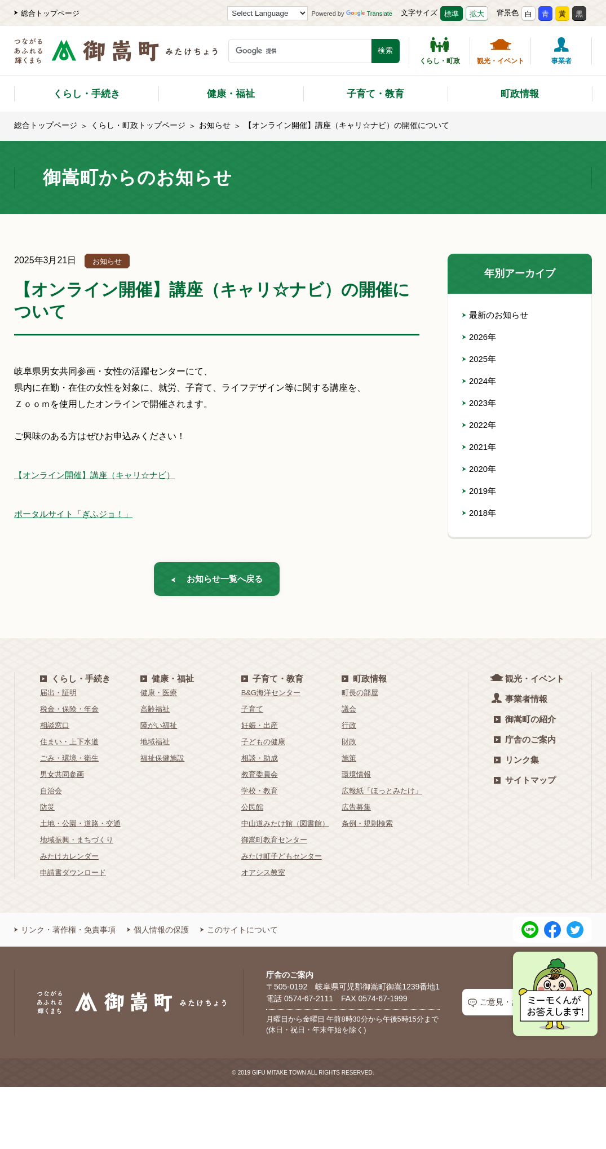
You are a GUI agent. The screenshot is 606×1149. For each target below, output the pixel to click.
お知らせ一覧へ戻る (217, 581)
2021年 (480, 447)
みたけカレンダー (69, 860)
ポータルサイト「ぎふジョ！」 (77, 514)
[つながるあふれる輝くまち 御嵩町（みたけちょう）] (116, 56)
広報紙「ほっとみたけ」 (382, 795)
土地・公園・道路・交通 (80, 828)
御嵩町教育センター (274, 844)
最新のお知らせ (497, 315)
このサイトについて (239, 934)
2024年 (480, 381)
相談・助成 (259, 762)
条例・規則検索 (367, 828)
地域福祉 (155, 746)
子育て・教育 (375, 94)
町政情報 (520, 94)
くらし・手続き (86, 94)
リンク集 (516, 764)
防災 (47, 811)
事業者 (561, 50)
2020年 (480, 469)
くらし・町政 (439, 50)
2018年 (480, 513)
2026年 (480, 337)
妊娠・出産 (259, 730)
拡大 (477, 14)
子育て (252, 713)
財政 (349, 746)
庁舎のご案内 (525, 744)
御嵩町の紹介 (525, 723)
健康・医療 (158, 697)
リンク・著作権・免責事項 (65, 934)
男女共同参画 (62, 779)
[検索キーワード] (299, 51)
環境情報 (356, 779)
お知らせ (215, 125)
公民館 (252, 811)
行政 (349, 730)
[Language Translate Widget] (267, 13)
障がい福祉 (158, 730)
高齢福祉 (155, 713)
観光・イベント (500, 50)
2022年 (480, 425)
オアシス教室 (263, 877)
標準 (451, 14)
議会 (349, 713)
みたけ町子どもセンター (281, 860)
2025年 (480, 359)
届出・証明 (58, 697)
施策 (349, 762)
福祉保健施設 (162, 762)
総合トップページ (46, 13)
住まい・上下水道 (69, 746)
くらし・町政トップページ (138, 125)
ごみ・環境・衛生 (69, 762)
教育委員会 (259, 779)
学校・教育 (259, 795)
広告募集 (356, 811)
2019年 (480, 491)
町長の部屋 (360, 697)
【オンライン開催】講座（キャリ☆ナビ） (99, 475)
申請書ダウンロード (73, 877)
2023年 (480, 403)
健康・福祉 (231, 94)
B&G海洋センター (270, 697)
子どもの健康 (263, 746)
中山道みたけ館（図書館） (285, 828)
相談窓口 (54, 730)
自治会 (51, 795)
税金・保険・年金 (69, 713)
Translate (369, 13)
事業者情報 (520, 702)
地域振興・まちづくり (76, 844)
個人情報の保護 (158, 934)
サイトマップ (525, 784)
